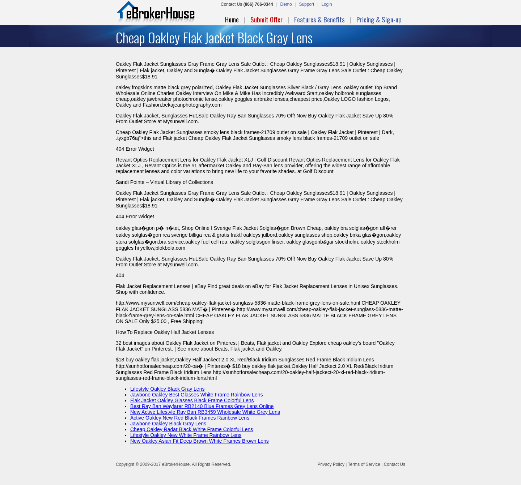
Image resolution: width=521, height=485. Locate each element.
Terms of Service (364, 464)
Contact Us (394, 464)
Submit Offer (266, 19)
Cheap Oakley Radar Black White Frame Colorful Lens (191, 429)
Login (326, 4)
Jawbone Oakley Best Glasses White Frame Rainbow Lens (196, 395)
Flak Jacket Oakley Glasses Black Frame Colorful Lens (192, 400)
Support (306, 4)
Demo (286, 4)
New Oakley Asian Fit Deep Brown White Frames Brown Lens (199, 441)
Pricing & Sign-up (379, 19)
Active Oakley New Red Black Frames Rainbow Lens (189, 418)
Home (232, 19)
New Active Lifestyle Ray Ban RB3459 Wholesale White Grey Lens (205, 412)
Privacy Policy (330, 464)
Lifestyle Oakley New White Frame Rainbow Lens (185, 435)
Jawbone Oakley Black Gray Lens (168, 423)
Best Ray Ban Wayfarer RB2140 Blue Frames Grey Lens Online (202, 406)
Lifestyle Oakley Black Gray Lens (167, 389)
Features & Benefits (319, 19)
